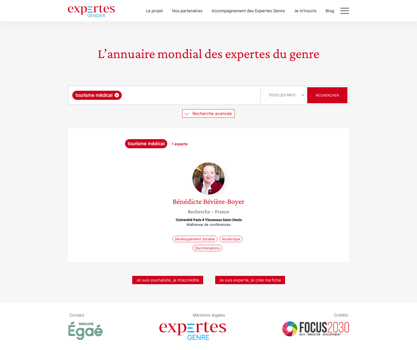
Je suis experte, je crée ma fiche (250, 280)
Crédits (341, 314)
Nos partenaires (187, 10)
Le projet (154, 10)
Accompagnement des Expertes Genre (248, 10)
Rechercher (327, 95)
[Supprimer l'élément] (117, 95)
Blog (329, 10)
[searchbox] (178, 95)
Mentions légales (209, 314)
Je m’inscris (305, 10)
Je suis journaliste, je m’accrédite (167, 280)
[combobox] (165, 95)
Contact (76, 314)
